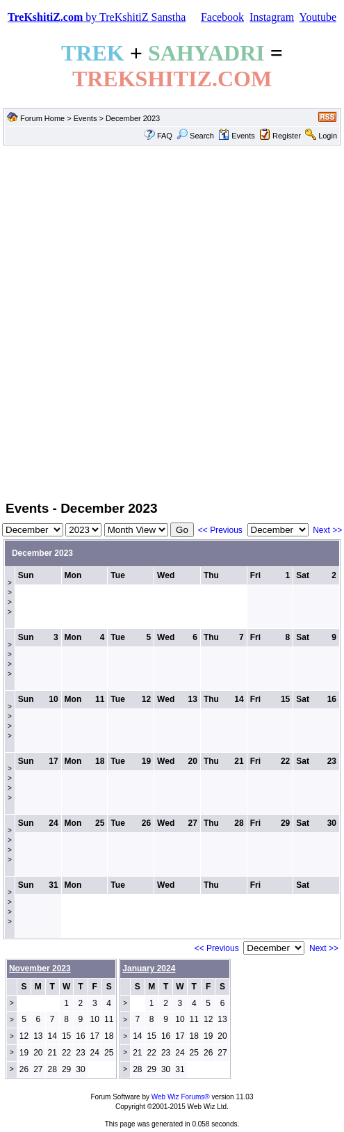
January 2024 (148, 968)
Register (286, 135)
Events (85, 118)
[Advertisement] (161, 322)
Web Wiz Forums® (180, 1097)
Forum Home (42, 118)
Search (195, 135)
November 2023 (40, 968)
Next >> (327, 530)
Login (327, 135)
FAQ (164, 135)
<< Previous (220, 530)
